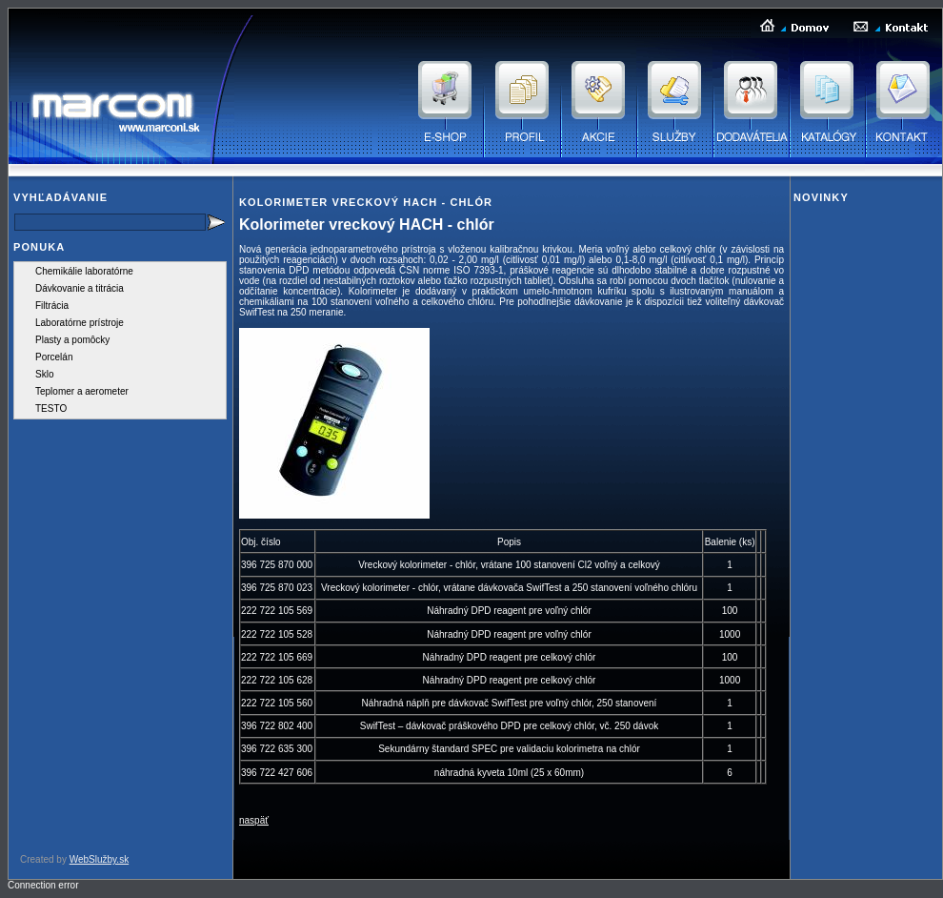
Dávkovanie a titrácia (79, 288)
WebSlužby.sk (99, 859)
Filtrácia (52, 305)
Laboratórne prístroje (79, 322)
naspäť (254, 820)
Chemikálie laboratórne (84, 271)
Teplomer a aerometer (82, 391)
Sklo (44, 374)
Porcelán (53, 357)
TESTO (51, 408)
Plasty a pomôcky (72, 340)
